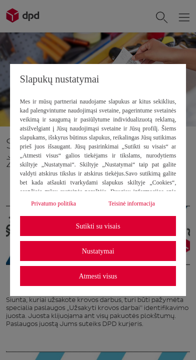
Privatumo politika (53, 203)
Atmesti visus (98, 276)
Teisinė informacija (131, 203)
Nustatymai (98, 251)
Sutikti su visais (98, 226)
